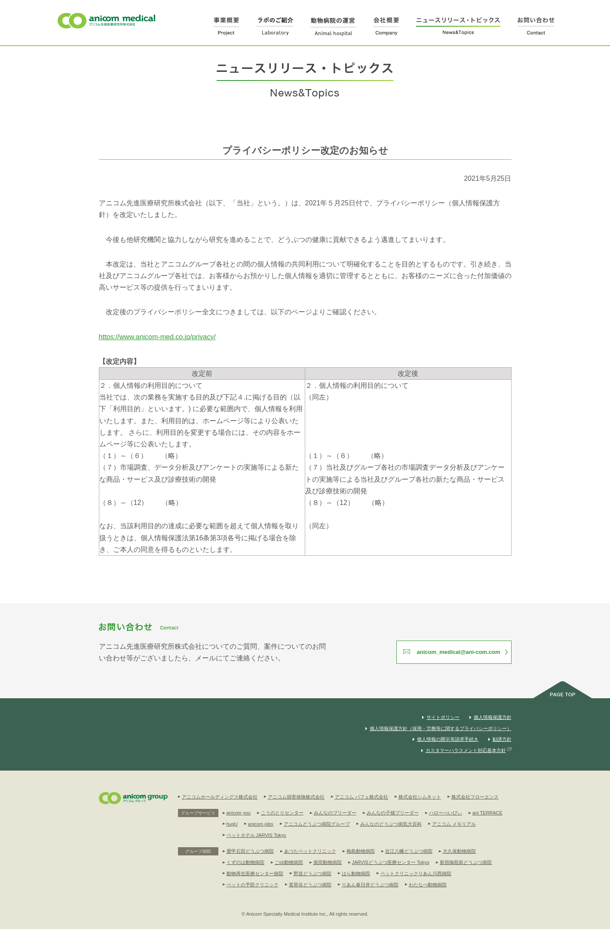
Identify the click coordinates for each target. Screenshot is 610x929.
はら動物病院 (356, 873)
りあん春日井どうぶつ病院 (370, 884)
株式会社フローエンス (475, 796)
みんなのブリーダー (335, 812)
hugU (232, 824)
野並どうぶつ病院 (312, 873)
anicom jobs (260, 824)
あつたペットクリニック (310, 851)
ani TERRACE (487, 812)
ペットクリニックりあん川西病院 (415, 873)
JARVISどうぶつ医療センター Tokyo (390, 862)
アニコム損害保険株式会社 (296, 796)
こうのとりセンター (282, 812)
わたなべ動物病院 (428, 884)
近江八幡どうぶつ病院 (408, 851)
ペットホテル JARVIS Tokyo (256, 835)
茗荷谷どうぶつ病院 (310, 884)
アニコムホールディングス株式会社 (219, 796)
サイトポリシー (443, 717)
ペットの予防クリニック (253, 884)
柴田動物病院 (327, 862)
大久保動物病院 (459, 851)
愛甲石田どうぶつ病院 (250, 851)
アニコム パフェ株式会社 (361, 796)
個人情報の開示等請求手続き (447, 739)
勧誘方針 (502, 739)
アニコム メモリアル (454, 824)
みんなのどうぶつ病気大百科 (391, 824)
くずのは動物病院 (245, 862)
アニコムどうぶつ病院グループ (317, 824)
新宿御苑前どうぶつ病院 (466, 862)
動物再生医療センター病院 (255, 873)
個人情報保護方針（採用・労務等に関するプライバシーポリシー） (441, 728)
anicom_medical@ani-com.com (458, 652)
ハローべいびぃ (445, 812)
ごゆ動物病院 (289, 862)
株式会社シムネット (419, 796)
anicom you (239, 812)
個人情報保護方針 (493, 717)
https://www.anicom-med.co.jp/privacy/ (157, 337)
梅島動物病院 (360, 851)
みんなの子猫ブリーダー (393, 812)
